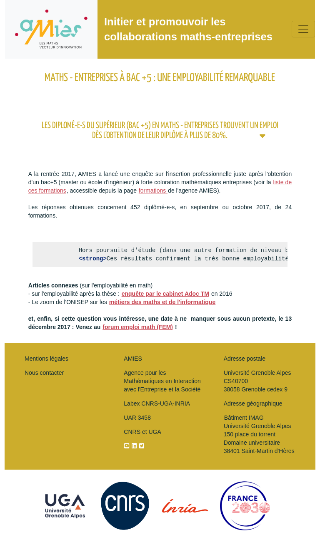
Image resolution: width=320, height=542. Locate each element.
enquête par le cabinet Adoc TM (165, 293)
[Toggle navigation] (303, 29)
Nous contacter (44, 372)
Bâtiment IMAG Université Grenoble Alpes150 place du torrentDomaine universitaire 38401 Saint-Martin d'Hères (259, 434)
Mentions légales (46, 358)
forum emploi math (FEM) (137, 327)
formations (153, 190)
